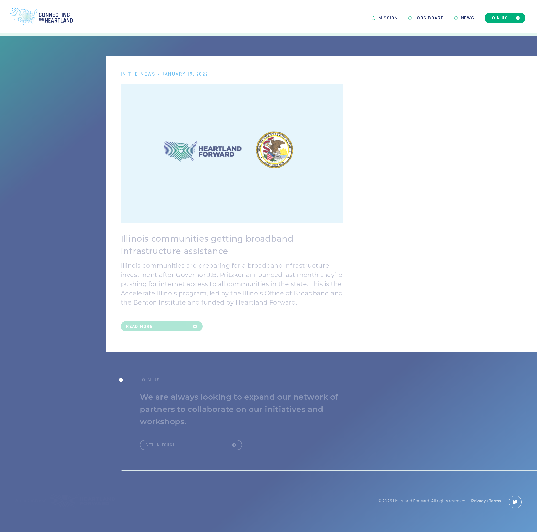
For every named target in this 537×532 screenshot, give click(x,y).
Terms (495, 501)
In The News (139, 74)
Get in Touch (191, 445)
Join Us (505, 18)
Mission (388, 18)
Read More (161, 326)
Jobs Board (429, 18)
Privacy (478, 501)
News (467, 18)
